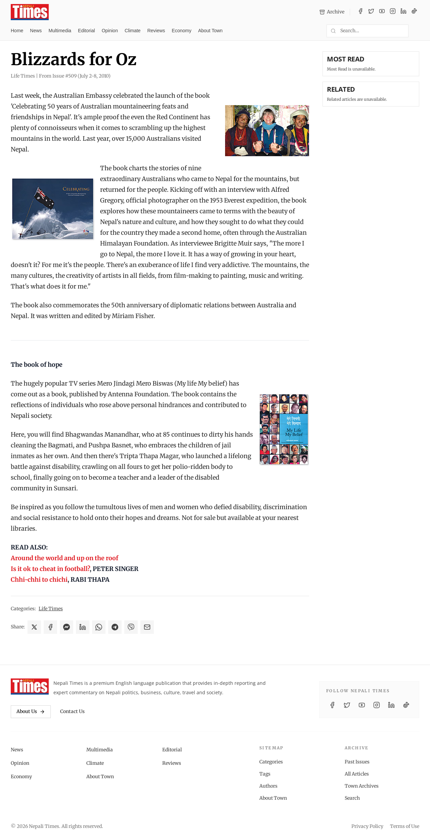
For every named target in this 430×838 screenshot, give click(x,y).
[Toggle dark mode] (416, 31)
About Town (210, 30)
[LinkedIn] (403, 12)
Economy (181, 30)
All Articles (357, 774)
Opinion (110, 30)
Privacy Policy (367, 826)
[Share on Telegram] (115, 627)
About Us (30, 711)
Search (352, 798)
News (36, 30)
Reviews (156, 30)
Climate (132, 30)
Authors (268, 786)
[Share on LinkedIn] (82, 627)
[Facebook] (360, 12)
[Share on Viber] (131, 627)
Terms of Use (404, 826)
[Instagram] (393, 12)
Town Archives (362, 786)
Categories (271, 762)
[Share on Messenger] (66, 627)
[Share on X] (34, 627)
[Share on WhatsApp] (98, 627)
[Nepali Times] (30, 686)
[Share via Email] (147, 627)
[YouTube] (382, 12)
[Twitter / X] (371, 12)
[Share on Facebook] (50, 627)
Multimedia (59, 30)
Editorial (86, 30)
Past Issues (357, 762)
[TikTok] (414, 12)
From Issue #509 (75, 76)
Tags (264, 774)
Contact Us (72, 711)
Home (17, 30)
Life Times (51, 609)
